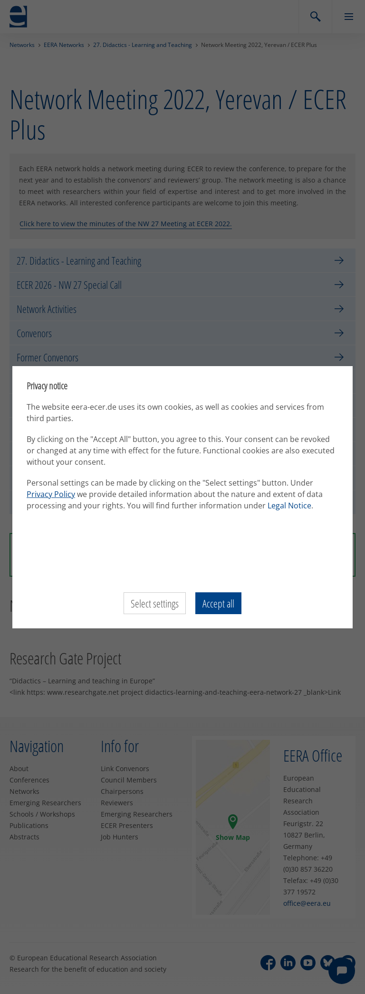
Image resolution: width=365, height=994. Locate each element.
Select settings (155, 603)
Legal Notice (289, 505)
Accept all (218, 603)
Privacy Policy (51, 494)
